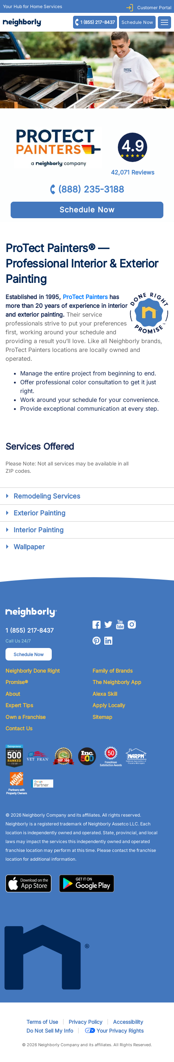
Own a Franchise (26, 717)
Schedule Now (87, 209)
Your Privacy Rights (114, 1030)
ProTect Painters (85, 296)
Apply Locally (109, 705)
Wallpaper (29, 547)
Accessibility (128, 1022)
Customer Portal (154, 7)
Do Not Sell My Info (49, 1030)
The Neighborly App (117, 682)
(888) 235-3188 (91, 189)
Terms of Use (42, 1022)
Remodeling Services (47, 496)
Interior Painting (39, 530)
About (13, 694)
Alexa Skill (105, 694)
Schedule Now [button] (29, 654)
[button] (28, 882)
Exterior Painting (39, 513)
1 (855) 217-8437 (97, 22)
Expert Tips (19, 705)
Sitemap (102, 717)
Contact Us (19, 728)
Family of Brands (113, 670)
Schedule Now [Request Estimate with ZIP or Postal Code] (137, 22)
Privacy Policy (85, 1022)
